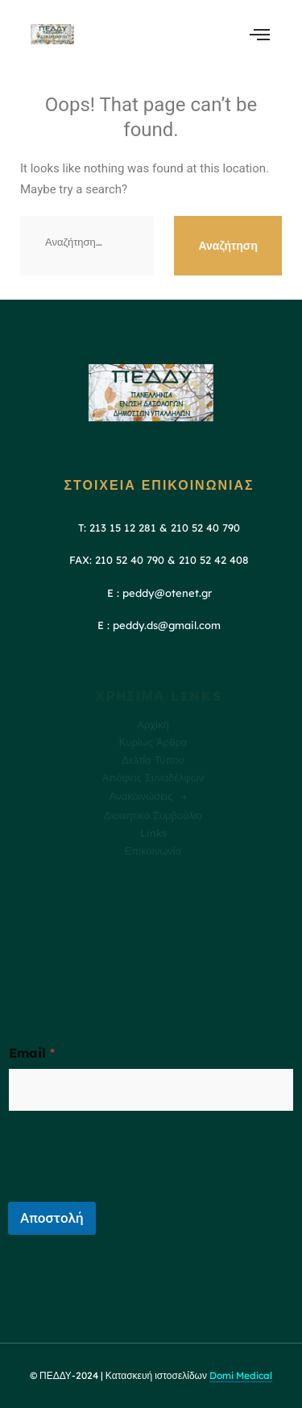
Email (32, 1053)
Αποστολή (52, 1218)
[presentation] (130, 1191)
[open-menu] (259, 34)
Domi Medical (240, 1375)
